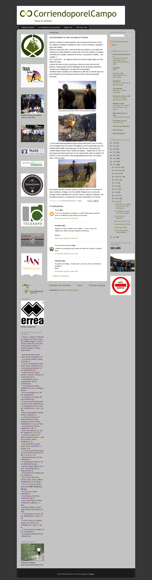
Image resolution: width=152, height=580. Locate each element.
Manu (115, 45)
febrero (117, 198)
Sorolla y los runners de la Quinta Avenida (121, 84)
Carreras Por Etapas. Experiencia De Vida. (120, 99)
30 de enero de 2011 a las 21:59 (66, 271)
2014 (115, 155)
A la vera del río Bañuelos (119, 217)
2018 (115, 143)
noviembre (119, 170)
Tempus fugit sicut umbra (121, 117)
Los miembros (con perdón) (49, 27)
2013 (115, 158)
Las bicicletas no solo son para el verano (122, 212)
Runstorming (118, 130)
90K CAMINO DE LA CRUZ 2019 (120, 76)
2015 (115, 152)
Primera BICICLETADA (122, 224)
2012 (115, 161)
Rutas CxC (68, 27)
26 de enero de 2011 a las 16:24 (66, 218)
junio (116, 186)
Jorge (57, 210)
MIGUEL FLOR (118, 103)
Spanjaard (117, 81)
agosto (117, 180)
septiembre (119, 177)
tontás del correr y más (121, 96)
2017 (115, 146)
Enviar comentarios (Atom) (69, 290)
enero (117, 201)
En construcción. (118, 122)
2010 (115, 237)
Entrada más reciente (60, 285)
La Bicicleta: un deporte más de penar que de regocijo (122, 206)
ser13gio (116, 68)
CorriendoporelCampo (63, 245)
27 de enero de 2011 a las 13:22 (66, 254)
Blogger (91, 574)
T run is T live (118, 73)
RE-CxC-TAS (82, 27)
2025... (115, 70)
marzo (117, 195)
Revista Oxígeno (119, 133)
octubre (118, 173)
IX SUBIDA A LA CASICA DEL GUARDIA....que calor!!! (121, 107)
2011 (115, 165)
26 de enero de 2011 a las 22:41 (66, 238)
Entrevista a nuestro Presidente (119, 91)
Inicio (80, 285)
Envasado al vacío (120, 121)
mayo (117, 189)
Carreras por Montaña (121, 126)
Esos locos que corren (122, 221)
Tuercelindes (118, 88)
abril (116, 192)
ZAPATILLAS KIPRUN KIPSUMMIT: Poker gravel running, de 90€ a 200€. (121, 61)
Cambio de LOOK (120, 227)
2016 (115, 149)
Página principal (27, 27)
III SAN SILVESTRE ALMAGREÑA (121, 231)
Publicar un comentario (60, 276)
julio (116, 183)
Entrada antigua (97, 285)
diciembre (118, 167)
